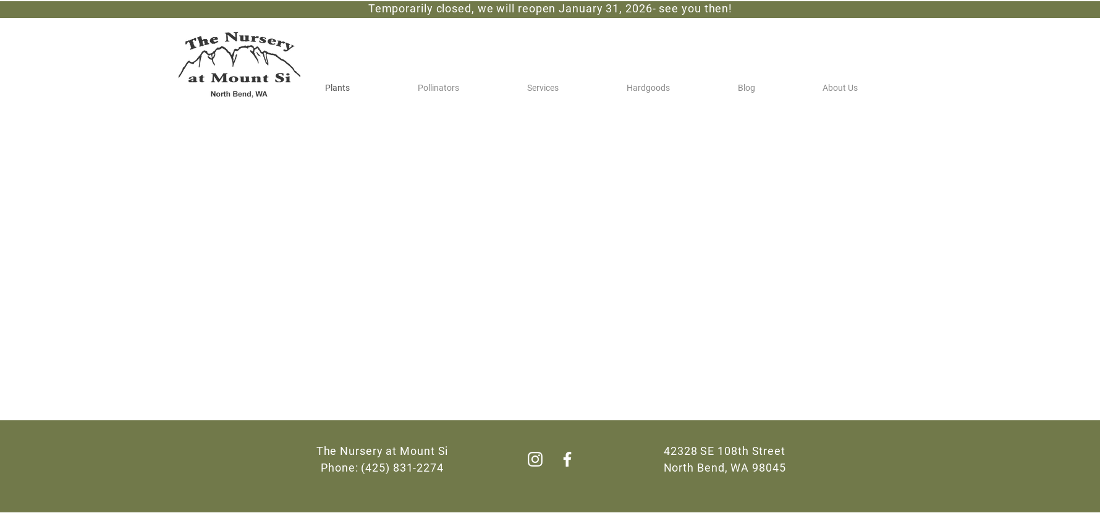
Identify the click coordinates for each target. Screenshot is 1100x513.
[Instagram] (535, 459)
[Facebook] (567, 459)
